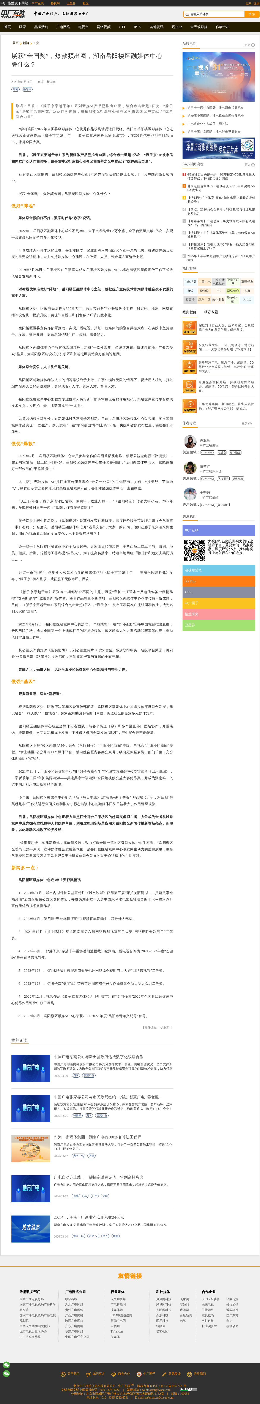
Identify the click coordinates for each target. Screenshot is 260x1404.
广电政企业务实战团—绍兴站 (208, 123)
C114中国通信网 (121, 1315)
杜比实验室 (209, 1326)
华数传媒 (232, 1299)
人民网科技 (163, 1310)
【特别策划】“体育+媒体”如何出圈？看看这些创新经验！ (221, 199)
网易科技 (162, 1320)
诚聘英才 (95, 1373)
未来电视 (208, 1304)
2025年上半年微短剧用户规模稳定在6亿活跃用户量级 (221, 258)
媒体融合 (235, 452)
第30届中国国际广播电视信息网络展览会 (216, 115)
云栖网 (115, 1326)
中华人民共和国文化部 (35, 1326)
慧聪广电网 (118, 1320)
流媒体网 (117, 1310)
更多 (250, 45)
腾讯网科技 (163, 1304)
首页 (7, 27)
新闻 (26, 43)
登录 (249, 3)
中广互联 (38, 3)
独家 (22, 27)
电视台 (83, 27)
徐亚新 (205, 440)
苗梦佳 (205, 466)
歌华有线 (71, 1299)
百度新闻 (186, 1315)
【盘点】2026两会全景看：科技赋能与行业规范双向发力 (221, 211)
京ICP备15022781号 (174, 1386)
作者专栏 (223, 27)
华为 (232, 1320)
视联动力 (232, 1326)
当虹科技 (208, 1320)
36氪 (183, 1320)
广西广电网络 (74, 1315)
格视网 (55, 3)
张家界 (77, 1115)
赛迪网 (184, 1304)
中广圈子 (145, 1373)
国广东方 (232, 1315)
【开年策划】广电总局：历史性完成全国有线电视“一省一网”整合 (221, 223)
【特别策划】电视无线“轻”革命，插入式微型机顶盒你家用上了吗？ (221, 246)
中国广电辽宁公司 (77, 1337)
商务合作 (120, 1373)
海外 (105, 1236)
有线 (76, 1195)
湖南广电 (78, 1155)
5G (85, 1195)
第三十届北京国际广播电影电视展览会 (214, 131)
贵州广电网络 (74, 1310)
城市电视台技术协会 (33, 1331)
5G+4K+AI (207, 452)
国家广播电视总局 (32, 1299)
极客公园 (162, 1331)
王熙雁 (205, 492)
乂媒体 (115, 1337)
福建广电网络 (74, 1331)
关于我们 (70, 1373)
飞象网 (184, 1299)
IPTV (138, 27)
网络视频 (104, 27)
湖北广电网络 (74, 1304)
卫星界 (71, 3)
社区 (86, 3)
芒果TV (93, 1236)
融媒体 (27, 89)
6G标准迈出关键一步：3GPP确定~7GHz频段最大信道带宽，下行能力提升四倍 (221, 176)
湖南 (15, 89)
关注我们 (196, 1373)
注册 (257, 3)
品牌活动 (41, 27)
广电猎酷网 (118, 1304)
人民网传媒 (118, 1299)
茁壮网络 (208, 1310)
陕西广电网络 (74, 1320)
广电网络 (63, 27)
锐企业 (177, 27)
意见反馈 (171, 1373)
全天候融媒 (199, 27)
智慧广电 (89, 1075)
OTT (122, 27)
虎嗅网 (184, 1310)
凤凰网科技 (163, 1299)
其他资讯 (157, 27)
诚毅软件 (232, 1310)
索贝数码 (208, 1315)
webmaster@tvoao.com (156, 1389)
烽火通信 (232, 1304)
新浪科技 (162, 1315)
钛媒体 (160, 1326)
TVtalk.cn (117, 1331)
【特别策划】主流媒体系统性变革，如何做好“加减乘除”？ (221, 234)
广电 (94, 1195)
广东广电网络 (74, 1326)
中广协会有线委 (30, 1337)
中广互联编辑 (209, 445)
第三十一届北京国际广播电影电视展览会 (216, 107)
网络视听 (223, 478)
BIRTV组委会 (211, 1299)
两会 (91, 1155)
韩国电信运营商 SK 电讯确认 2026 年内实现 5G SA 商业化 (221, 188)
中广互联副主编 (211, 471)
